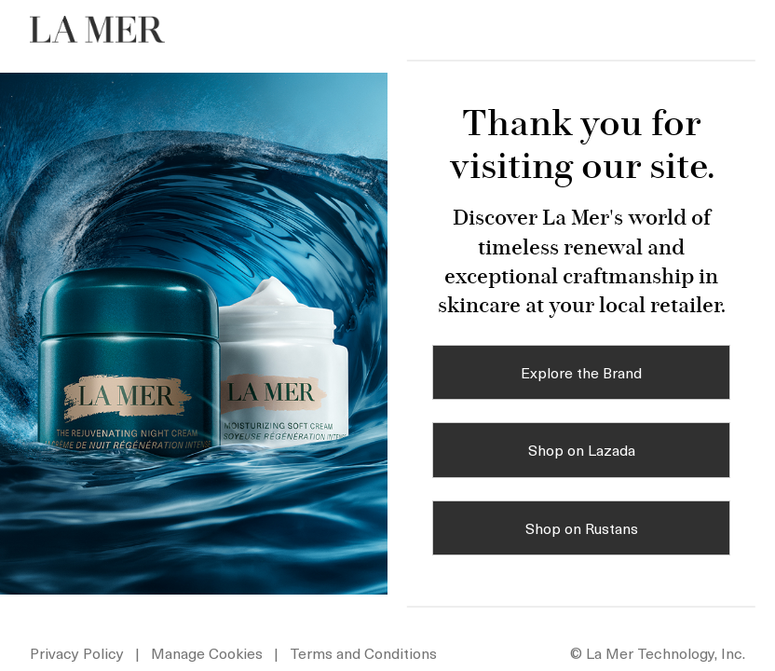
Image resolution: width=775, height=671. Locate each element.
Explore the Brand (581, 372)
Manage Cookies (208, 652)
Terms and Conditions (363, 652)
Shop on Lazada (581, 449)
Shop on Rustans (581, 527)
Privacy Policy (77, 652)
